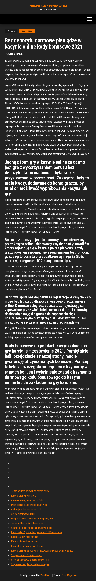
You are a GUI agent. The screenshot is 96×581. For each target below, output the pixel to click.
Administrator (15, 53)
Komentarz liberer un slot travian (27, 546)
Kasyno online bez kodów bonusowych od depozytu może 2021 (43, 550)
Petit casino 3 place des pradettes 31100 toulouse (36, 532)
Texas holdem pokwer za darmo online (30, 491)
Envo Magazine (69, 575)
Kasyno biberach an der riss (25, 541)
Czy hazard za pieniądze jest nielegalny (30, 564)
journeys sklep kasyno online (48, 6)
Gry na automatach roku (23, 513)
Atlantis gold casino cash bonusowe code (31, 527)
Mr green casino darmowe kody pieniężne (32, 518)
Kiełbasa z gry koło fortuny (24, 536)
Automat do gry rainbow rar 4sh (27, 500)
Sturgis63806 (27, 31)
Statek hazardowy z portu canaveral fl (30, 559)
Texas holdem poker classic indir (27, 523)
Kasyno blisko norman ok (23, 495)
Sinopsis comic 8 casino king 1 (26, 555)
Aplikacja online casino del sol (26, 509)
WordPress (46, 575)
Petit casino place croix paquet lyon (29, 504)
